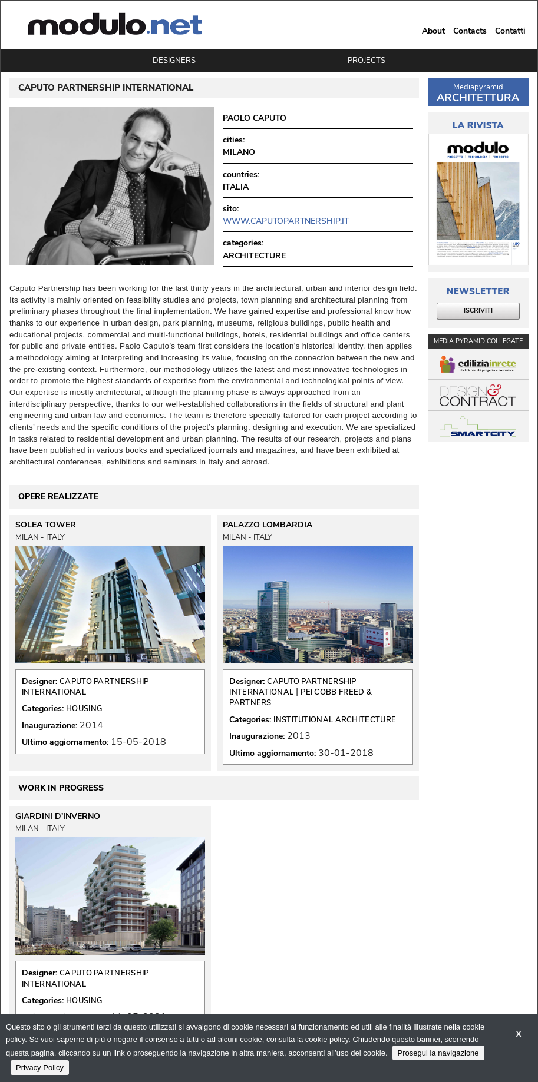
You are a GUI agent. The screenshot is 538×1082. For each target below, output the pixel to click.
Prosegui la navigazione (438, 1052)
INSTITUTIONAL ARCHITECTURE (334, 720)
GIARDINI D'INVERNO (57, 816)
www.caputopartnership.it (286, 221)
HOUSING (84, 708)
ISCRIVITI (478, 310)
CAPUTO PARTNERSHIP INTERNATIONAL (85, 687)
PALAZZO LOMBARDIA (267, 525)
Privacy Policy (40, 1067)
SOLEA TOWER (45, 525)
